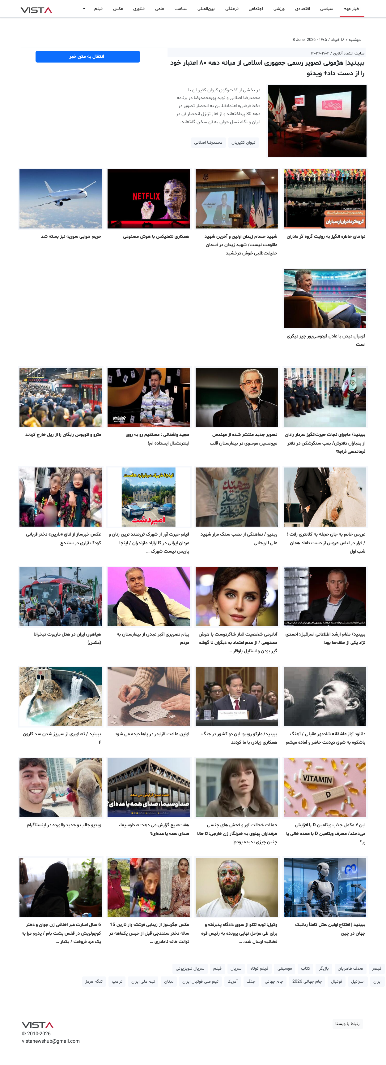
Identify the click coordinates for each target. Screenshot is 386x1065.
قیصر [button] (376, 969)
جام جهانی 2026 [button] (307, 982)
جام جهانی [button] (274, 982)
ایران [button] (377, 982)
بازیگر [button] (324, 969)
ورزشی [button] (279, 9)
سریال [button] (236, 969)
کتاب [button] (305, 969)
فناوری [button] (139, 9)
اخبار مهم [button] (352, 9)
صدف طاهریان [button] (350, 969)
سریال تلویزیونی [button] (190, 969)
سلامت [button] (181, 9)
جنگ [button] (251, 982)
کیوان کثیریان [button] (243, 143)
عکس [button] (118, 9)
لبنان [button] (168, 982)
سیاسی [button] (326, 9)
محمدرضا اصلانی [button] (208, 143)
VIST (36, 8)
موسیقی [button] (285, 969)
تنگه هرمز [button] (94, 982)
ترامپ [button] (117, 982)
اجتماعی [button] (256, 9)
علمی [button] (159, 9)
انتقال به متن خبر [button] (88, 56)
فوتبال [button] (336, 982)
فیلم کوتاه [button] (259, 969)
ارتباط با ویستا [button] (347, 1024)
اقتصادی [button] (302, 9)
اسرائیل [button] (357, 982)
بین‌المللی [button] (206, 9)
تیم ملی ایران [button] (143, 982)
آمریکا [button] (232, 982)
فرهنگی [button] (232, 9)
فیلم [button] (98, 9)
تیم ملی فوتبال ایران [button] (200, 982)
